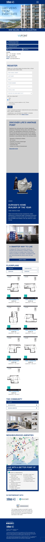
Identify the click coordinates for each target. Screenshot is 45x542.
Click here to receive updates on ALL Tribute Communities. (19, 103)
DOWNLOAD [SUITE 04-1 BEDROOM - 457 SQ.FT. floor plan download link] (15, 330)
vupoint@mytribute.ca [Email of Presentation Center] (15, 58)
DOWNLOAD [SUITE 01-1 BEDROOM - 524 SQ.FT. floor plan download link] (15, 299)
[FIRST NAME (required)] (19, 72)
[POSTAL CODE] (19, 90)
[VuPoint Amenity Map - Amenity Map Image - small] (22, 451)
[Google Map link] (22, 46)
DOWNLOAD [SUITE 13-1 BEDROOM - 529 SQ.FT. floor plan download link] (15, 391)
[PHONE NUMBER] (19, 83)
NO (9, 99)
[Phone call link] (30, 49)
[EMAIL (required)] (19, 79)
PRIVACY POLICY (24, 114)
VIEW (9, 299)
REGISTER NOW (13, 148)
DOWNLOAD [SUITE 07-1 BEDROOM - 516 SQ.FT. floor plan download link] (32, 330)
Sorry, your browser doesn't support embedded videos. (22, 234)
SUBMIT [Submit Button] (10, 107)
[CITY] (19, 86)
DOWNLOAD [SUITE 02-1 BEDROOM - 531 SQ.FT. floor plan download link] (32, 299)
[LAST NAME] (19, 76)
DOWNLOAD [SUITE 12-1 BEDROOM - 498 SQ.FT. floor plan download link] (32, 360)
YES (10, 98)
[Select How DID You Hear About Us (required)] (19, 93)
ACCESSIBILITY (15, 530)
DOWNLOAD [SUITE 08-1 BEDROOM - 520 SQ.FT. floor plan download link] (15, 360)
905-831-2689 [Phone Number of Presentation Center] (14, 57)
